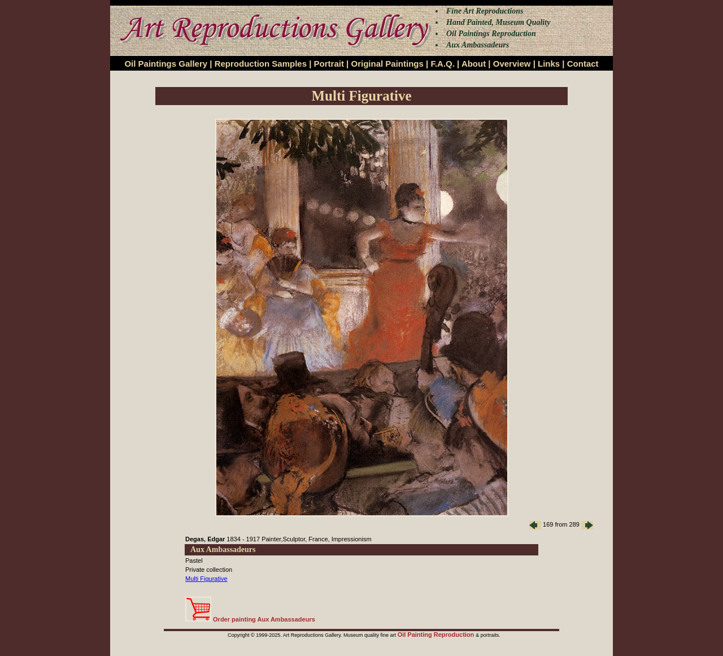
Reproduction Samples (261, 63)
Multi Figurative (206, 578)
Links (549, 63)
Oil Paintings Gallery (165, 63)
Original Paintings (387, 63)
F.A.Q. (442, 63)
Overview (512, 63)
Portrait (329, 63)
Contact (583, 63)
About (473, 63)
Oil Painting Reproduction (437, 634)
